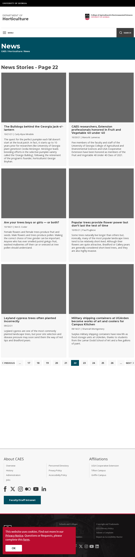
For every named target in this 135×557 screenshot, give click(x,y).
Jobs (8, 479)
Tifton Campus (98, 470)
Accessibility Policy (58, 475)
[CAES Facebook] (5, 489)
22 (75, 362)
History (9, 470)
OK (14, 548)
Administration (13, 475)
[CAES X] (13, 489)
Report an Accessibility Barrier (109, 537)
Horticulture (15, 51)
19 (47, 362)
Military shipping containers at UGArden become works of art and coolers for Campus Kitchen (100, 321)
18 (38, 362)
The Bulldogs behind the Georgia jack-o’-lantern (33, 128)
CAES (3, 51)
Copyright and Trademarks (107, 524)
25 (102, 362)
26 (112, 362)
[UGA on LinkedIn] (97, 547)
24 (93, 362)
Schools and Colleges (68, 524)
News (27, 51)
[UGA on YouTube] (92, 547)
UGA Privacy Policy (105, 528)
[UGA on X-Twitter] (81, 547)
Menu (8, 33)
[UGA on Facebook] (75, 547)
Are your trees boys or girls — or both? (31, 222)
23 (84, 362)
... (20, 362)
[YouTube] (36, 489)
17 (28, 362)
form (26, 539)
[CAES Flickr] (28, 489)
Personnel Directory (59, 465)
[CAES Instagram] (20, 489)
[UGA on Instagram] (86, 547)
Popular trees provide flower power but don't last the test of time (100, 224)
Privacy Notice (14, 535)
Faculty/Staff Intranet (22, 500)
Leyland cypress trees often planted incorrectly (30, 320)
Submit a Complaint (104, 532)
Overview (10, 465)
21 (65, 362)
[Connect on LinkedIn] (44, 489)
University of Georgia (15, 3)
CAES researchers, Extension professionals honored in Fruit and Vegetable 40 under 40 (96, 129)
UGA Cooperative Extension (105, 465)
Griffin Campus (98, 475)
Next (130, 363)
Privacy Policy (55, 470)
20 (56, 362)
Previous (8, 363)
